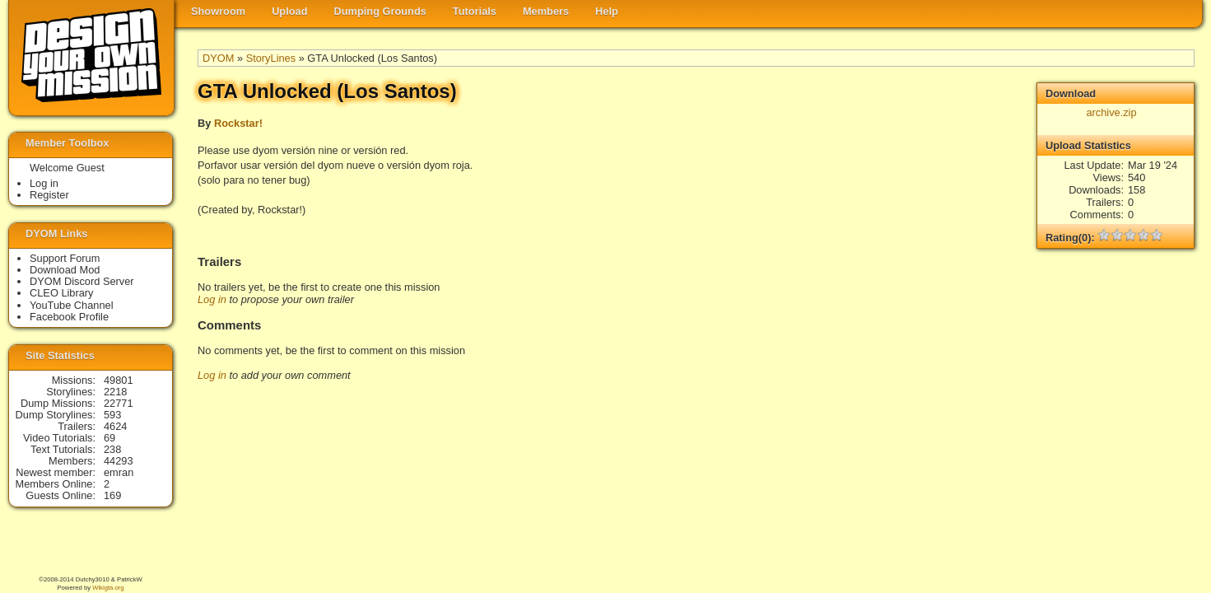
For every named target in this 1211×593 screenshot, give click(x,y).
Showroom (218, 11)
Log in (212, 299)
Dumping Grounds (380, 11)
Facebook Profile (69, 317)
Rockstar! (238, 123)
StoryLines (271, 58)
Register (49, 195)
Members (546, 11)
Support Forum (65, 258)
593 (112, 415)
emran (118, 472)
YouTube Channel (72, 305)
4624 (115, 426)
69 (109, 438)
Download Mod (65, 270)
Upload (289, 11)
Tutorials (474, 11)
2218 (115, 391)
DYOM (218, 58)
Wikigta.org (107, 587)
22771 (118, 403)
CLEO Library (62, 293)
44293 (118, 461)
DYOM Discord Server (82, 281)
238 (112, 449)
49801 (118, 380)
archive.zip (1111, 112)
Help (606, 11)
